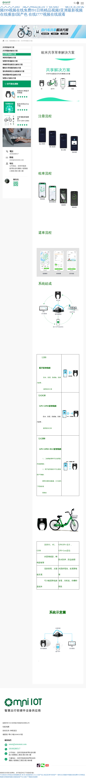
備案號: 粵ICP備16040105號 (13, 734)
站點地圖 (6, 727)
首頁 (6, 41)
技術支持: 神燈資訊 (10, 730)
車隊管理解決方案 (9, 58)
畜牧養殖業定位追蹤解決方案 (13, 71)
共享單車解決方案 (27, 41)
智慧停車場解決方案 (10, 61)
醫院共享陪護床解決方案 (12, 68)
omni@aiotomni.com (16, 160)
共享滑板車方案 (8, 47)
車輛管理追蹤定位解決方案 (13, 64)
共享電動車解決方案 (10, 51)
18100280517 (14, 154)
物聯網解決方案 (14, 41)
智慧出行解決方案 (9, 78)
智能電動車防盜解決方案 (12, 75)
